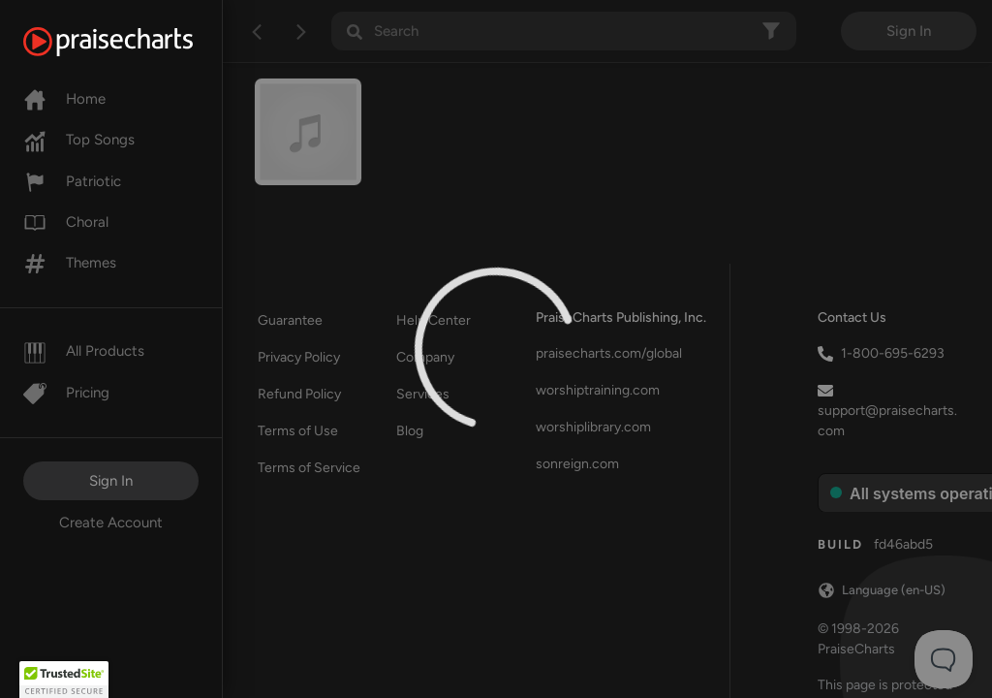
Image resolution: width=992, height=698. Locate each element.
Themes (69, 262)
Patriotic (72, 181)
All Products (83, 351)
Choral (65, 222)
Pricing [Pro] (66, 392)
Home (64, 99)
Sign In (111, 481)
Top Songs (79, 139)
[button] (63, 679)
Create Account (111, 522)
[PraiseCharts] (132, 41)
